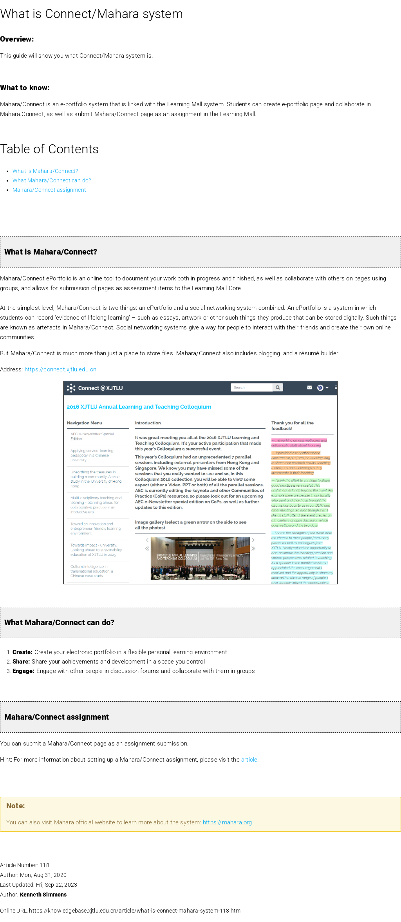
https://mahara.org (227, 822)
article (249, 759)
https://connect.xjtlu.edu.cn (61, 369)
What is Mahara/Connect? (45, 171)
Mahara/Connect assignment (49, 190)
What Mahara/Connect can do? (52, 180)
